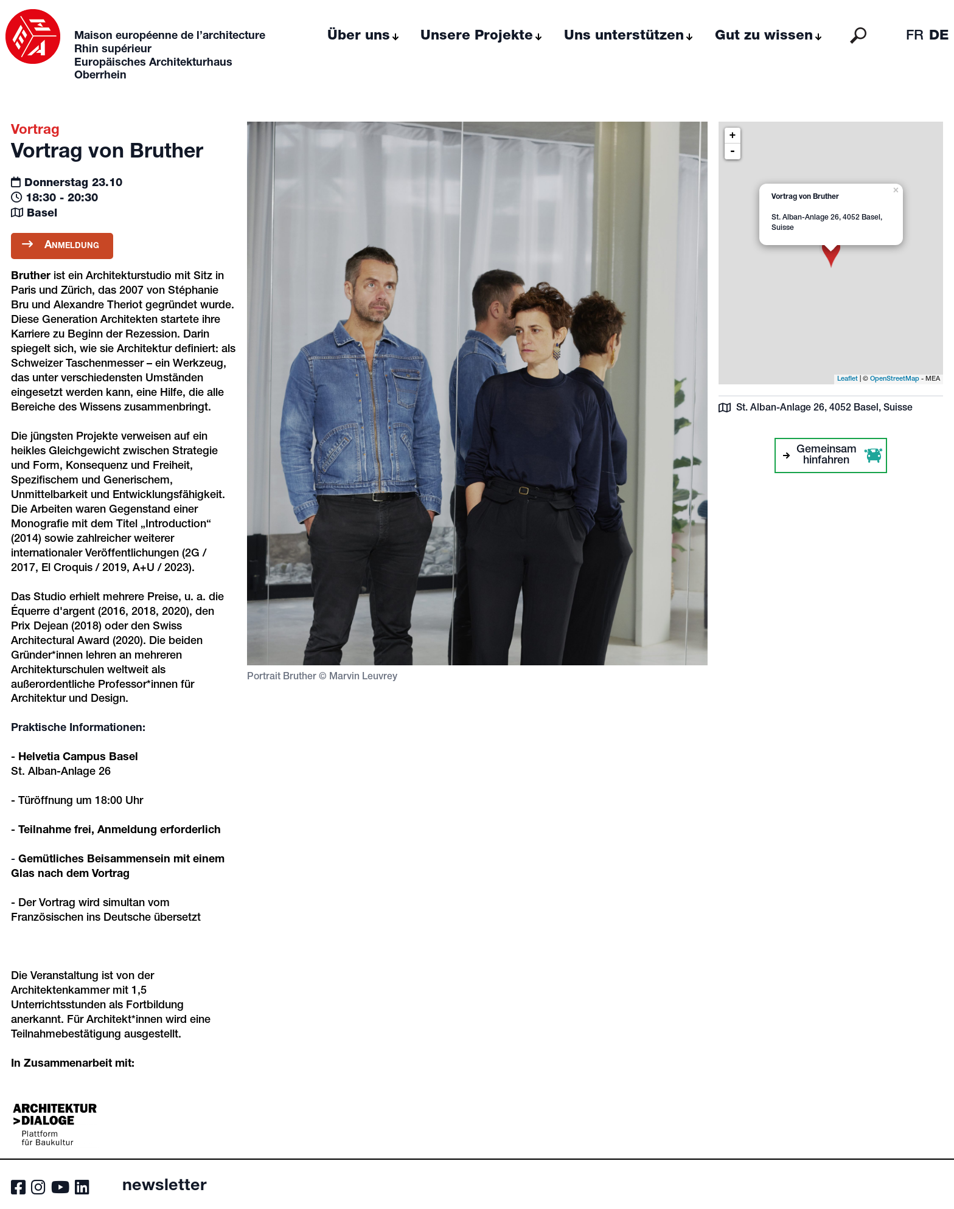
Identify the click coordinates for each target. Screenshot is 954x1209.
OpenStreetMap (894, 379)
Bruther (30, 276)
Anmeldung (62, 244)
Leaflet (847, 379)
